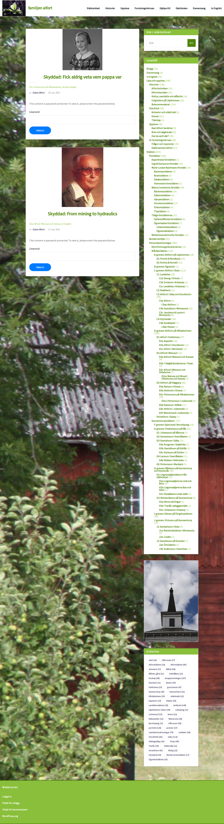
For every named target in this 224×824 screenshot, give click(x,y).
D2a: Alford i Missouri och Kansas (45, 223)
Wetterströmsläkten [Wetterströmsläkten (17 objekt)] (177, 755)
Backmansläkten (163, 171)
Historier (110, 8)
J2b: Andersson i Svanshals (173, 548)
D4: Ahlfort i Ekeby (166, 416)
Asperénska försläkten (164, 159)
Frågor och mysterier (163, 144)
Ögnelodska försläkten (166, 223)
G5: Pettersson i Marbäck (169, 464)
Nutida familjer (69, 87)
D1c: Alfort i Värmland (170, 348)
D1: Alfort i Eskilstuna (168, 337)
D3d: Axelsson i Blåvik (170, 404)
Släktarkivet (93, 8)
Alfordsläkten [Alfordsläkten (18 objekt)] (157, 664)
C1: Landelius (163, 274)
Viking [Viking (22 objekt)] (172, 750)
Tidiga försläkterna (162, 215)
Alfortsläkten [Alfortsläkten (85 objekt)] (178, 664)
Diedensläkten (161, 179)
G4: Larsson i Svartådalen (169, 456)
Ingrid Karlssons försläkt (165, 163)
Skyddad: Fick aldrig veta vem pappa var (82, 77)
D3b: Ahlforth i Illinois (170, 390)
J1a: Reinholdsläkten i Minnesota (176, 530)
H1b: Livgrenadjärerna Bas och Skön (175, 488)
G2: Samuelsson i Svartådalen (171, 436)
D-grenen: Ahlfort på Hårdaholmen (172, 330)
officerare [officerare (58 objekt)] (174, 723)
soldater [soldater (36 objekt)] (184, 732)
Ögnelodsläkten (165, 230)
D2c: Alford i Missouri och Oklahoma (172, 371)
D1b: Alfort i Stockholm (171, 345)
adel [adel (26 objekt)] (153, 660)
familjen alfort (40, 7)
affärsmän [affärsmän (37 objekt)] (168, 660)
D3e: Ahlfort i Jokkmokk (172, 408)
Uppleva (124, 8)
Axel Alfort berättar (162, 128)
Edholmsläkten (162, 195)
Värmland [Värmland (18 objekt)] (155, 755)
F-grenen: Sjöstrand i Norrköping (171, 424)
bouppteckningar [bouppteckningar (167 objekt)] (175, 678)
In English (216, 8)
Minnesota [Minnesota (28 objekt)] (175, 718)
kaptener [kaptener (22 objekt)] (155, 700)
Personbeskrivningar (160, 242)
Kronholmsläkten (163, 203)
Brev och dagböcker (162, 132)
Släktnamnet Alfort (162, 147)
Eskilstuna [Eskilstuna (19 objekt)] (155, 687)
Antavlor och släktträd (164, 112)
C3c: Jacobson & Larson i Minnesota (172, 314)
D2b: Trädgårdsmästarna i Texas (176, 363)
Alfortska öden (159, 92)
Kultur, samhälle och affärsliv (167, 96)
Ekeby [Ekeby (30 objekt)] (171, 682)
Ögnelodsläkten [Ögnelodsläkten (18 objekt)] (158, 759)
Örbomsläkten (162, 207)
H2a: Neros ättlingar (170, 501)
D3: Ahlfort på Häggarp (168, 382)
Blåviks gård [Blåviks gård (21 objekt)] (156, 673)
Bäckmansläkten (163, 191)
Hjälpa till (165, 8)
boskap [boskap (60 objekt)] (154, 678)
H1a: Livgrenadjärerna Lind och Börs (175, 482)
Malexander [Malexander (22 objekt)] (156, 718)
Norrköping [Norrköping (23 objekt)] (156, 723)
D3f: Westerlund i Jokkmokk (174, 412)
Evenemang (199, 8)
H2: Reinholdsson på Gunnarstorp (174, 497)
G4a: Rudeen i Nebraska (171, 460)
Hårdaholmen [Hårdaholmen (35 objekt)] (157, 696)
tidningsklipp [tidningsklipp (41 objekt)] (157, 741)
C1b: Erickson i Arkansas (171, 282)
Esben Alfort (37, 92)
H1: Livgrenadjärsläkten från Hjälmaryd (171, 476)
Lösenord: (82, 117)
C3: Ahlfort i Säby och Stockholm (173, 294)
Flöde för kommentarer (15, 809)
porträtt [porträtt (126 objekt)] (155, 727)
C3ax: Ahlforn (168, 304)
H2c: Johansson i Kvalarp (172, 509)
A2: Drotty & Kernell (167, 262)
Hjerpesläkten (161, 199)
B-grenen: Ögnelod (164, 266)
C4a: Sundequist (167, 322)
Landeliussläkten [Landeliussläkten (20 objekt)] (158, 705)
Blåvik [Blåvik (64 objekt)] (170, 669)
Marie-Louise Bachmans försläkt (169, 167)
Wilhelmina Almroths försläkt (168, 235)
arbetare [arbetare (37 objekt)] (155, 669)
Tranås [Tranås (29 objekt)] (154, 745)
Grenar (155, 116)
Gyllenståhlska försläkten (168, 219)
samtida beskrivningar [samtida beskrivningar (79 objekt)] (161, 732)
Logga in (7, 796)
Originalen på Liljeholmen (165, 100)
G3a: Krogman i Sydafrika (172, 444)
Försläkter (154, 155)
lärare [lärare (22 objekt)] (172, 714)
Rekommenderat (161, 104)
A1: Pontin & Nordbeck (168, 258)
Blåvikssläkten (159, 250)
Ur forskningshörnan (160, 140)
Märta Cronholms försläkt (166, 187)
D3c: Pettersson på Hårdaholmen (45, 87)
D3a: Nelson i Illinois (170, 386)
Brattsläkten (161, 175)
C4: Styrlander (163, 319)
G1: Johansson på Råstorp (170, 432)
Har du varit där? (160, 136)
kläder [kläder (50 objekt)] (171, 700)
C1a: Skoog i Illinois (169, 278)
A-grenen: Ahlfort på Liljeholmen (171, 254)
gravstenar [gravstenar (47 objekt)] (174, 687)
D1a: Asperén (166, 341)
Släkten (151, 151)
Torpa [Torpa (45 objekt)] (174, 741)
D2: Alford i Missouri (166, 352)
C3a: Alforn (165, 300)
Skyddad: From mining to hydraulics (82, 214)
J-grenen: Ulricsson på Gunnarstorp (173, 520)
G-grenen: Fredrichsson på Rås (170, 428)
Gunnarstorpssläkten (163, 420)
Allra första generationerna (166, 246)
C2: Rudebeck (163, 290)
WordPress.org (10, 816)
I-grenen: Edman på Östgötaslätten (173, 513)
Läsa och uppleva (156, 80)
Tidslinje (156, 120)
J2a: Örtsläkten (167, 544)
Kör (191, 43)
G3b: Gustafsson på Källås (173, 448)
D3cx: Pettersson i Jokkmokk (176, 400)
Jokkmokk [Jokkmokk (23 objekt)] (177, 696)
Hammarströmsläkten (166, 183)
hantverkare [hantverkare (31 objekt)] (177, 691)
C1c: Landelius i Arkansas (172, 286)
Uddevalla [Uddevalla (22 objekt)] (170, 745)
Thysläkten (160, 211)
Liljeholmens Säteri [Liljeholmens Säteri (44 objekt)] (159, 709)
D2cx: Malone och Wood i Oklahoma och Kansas (174, 377)
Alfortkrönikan (160, 88)
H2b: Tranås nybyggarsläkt (173, 505)
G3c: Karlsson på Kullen (171, 452)
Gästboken (181, 8)
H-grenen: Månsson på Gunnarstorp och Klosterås (173, 469)
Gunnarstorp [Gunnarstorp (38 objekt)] (156, 691)
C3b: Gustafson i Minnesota (173, 308)
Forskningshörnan (144, 8)
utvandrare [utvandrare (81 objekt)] (156, 750)
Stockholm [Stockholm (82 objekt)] (156, 736)
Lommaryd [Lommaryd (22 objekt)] (155, 714)
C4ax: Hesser (168, 326)
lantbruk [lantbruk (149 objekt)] (179, 705)
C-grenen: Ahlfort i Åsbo (167, 270)
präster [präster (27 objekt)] (171, 727)
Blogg (150, 68)
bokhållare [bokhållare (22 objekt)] (176, 673)
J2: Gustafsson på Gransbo (170, 540)
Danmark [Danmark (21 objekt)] (155, 682)
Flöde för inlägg (10, 803)
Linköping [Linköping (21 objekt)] (181, 709)
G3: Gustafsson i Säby (167, 440)
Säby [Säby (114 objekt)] (172, 736)
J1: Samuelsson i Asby (167, 526)
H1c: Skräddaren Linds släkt (173, 493)
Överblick (154, 108)
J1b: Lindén (165, 536)
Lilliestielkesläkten (166, 227)
